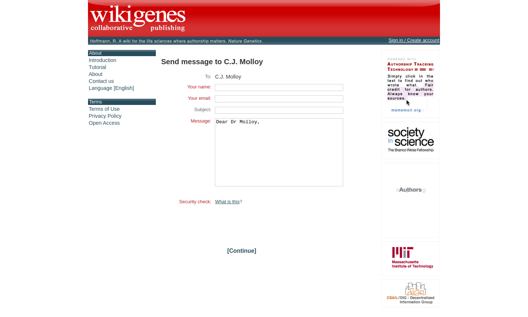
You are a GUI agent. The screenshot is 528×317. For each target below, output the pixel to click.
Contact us (101, 81)
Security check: (195, 215)
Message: (201, 121)
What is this (227, 215)
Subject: (203, 109)
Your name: (199, 87)
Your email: (199, 98)
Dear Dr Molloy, (279, 159)
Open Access (104, 123)
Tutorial (97, 67)
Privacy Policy (105, 116)
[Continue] (241, 264)
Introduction (102, 60)
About (96, 74)
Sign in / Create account (414, 40)
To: (208, 76)
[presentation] (270, 236)
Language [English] (111, 88)
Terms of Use (104, 109)
